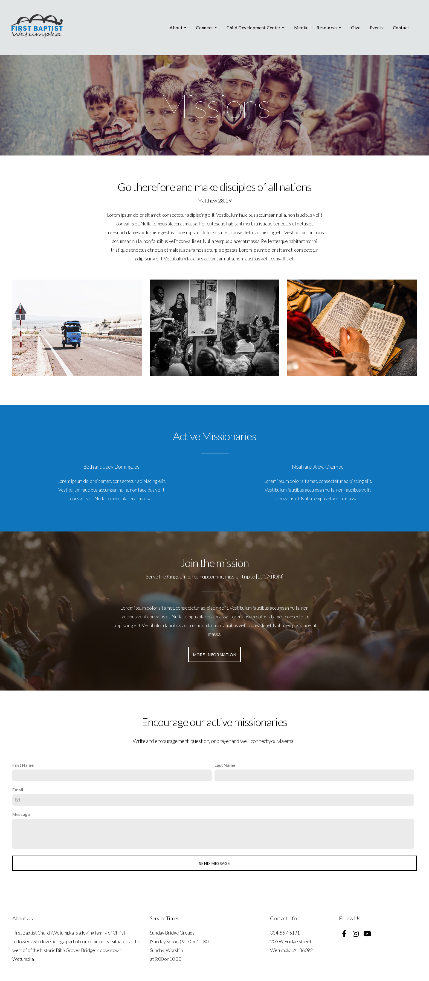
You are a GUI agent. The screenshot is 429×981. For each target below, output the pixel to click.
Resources (329, 27)
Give (356, 27)
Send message (214, 863)
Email (17, 789)
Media (300, 27)
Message (21, 814)
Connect (206, 27)
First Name (23, 765)
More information (214, 654)
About (178, 27)
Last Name (225, 765)
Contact (401, 27)
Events (377, 27)
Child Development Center (256, 27)
